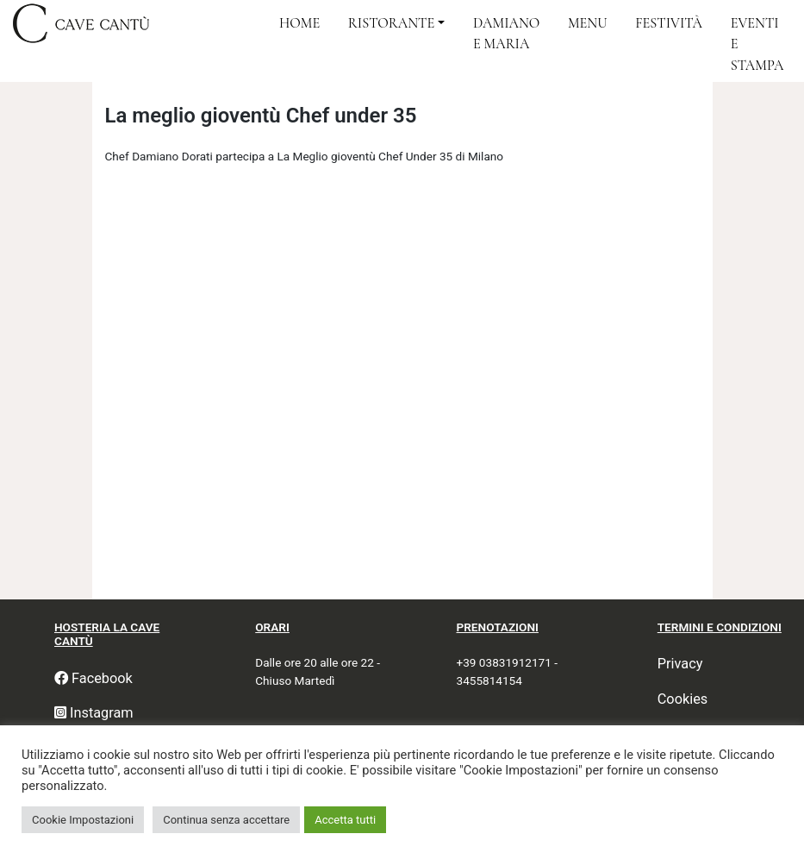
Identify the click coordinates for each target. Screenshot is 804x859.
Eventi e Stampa (757, 44)
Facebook (93, 678)
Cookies (683, 699)
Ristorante (391, 23)
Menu (588, 23)
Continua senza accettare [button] (226, 819)
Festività (668, 23)
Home (299, 23)
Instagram (94, 713)
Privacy (680, 663)
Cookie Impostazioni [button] (83, 819)
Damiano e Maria (506, 34)
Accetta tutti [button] (345, 819)
